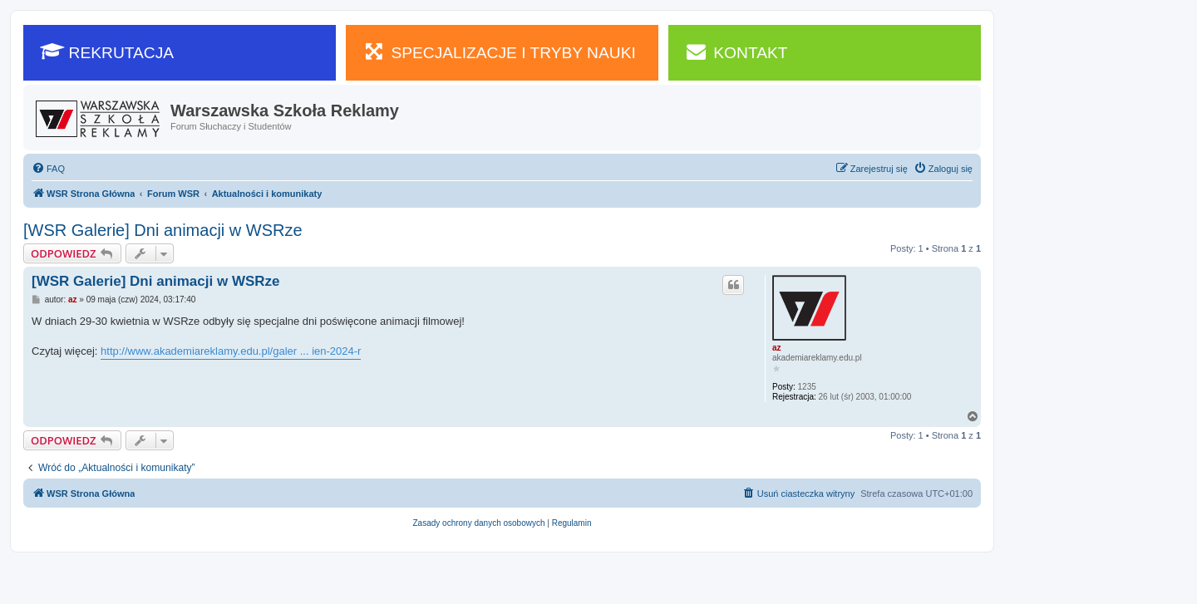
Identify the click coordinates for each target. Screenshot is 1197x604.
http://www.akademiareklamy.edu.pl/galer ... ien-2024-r (231, 351)
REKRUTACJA (107, 51)
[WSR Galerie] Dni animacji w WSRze (163, 230)
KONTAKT (736, 51)
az (776, 347)
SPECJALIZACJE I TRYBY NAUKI (499, 51)
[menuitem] (48, 169)
